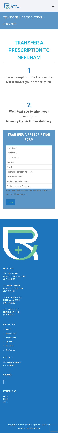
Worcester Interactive (33, 428)
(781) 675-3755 (9, 303)
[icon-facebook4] (4, 382)
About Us (9, 342)
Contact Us (10, 350)
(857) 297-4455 (9, 291)
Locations (10, 346)
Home (8, 329)
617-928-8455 (8, 365)
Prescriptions (11, 334)
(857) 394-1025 (9, 315)
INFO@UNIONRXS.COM (12, 362)
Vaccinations (11, 338)
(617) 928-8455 (9, 279)
